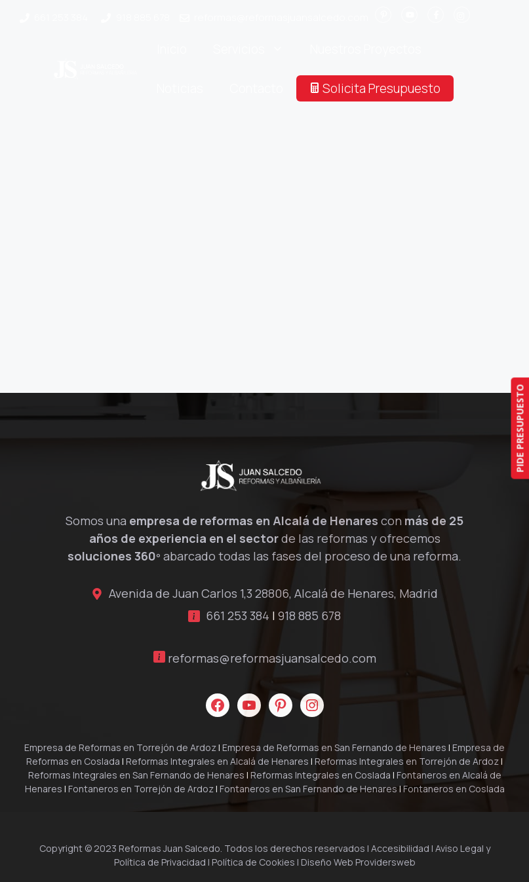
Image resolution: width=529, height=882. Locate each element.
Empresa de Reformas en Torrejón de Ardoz (120, 747)
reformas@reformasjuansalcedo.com (281, 17)
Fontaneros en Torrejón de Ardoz (141, 788)
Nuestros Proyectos (365, 49)
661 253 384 (61, 17)
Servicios (255, 49)
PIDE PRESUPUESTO (519, 428)
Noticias (180, 88)
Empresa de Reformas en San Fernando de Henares (334, 747)
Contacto (256, 88)
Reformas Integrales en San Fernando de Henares (136, 775)
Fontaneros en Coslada (454, 788)
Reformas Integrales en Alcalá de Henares (217, 761)
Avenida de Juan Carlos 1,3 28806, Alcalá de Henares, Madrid (273, 593)
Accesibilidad (400, 848)
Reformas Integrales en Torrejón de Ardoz (407, 761)
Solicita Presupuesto (375, 88)
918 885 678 (143, 17)
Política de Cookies (253, 862)
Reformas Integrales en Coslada (320, 775)
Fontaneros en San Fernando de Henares (308, 788)
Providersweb (385, 862)
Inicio (172, 49)
